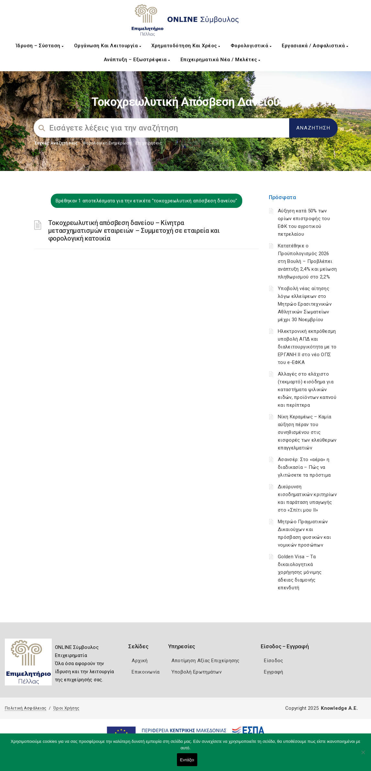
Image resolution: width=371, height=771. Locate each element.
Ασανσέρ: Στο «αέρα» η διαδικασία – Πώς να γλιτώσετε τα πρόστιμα (304, 467)
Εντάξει (187, 759)
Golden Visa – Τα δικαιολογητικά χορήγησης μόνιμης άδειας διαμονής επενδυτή (300, 572)
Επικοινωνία (145, 672)
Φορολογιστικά (251, 46)
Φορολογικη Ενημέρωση (106, 143)
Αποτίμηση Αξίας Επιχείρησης (205, 660)
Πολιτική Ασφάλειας (25, 708)
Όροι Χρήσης (66, 708)
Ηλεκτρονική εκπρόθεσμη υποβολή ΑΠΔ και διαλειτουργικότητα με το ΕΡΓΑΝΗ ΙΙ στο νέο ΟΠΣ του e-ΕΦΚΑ (307, 346)
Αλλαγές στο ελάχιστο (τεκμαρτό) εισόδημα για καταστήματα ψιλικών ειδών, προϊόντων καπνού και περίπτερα (307, 389)
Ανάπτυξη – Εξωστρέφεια (137, 59)
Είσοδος (273, 660)
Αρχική (139, 660)
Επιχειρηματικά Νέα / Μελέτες (220, 59)
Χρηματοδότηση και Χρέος (185, 46)
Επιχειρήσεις (149, 143)
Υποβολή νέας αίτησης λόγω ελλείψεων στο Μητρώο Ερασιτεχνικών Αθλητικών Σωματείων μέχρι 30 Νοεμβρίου (305, 304)
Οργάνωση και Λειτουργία (107, 46)
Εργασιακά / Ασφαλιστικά (315, 46)
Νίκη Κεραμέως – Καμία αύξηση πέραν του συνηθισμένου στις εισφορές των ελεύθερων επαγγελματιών (307, 432)
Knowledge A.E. (339, 708)
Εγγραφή (273, 672)
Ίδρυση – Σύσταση (40, 46)
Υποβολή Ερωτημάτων (196, 672)
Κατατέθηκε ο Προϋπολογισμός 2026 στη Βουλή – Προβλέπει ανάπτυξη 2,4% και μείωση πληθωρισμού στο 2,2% (307, 261)
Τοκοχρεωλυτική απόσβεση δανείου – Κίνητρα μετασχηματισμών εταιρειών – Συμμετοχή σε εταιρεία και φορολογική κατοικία (134, 230)
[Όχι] (363, 755)
